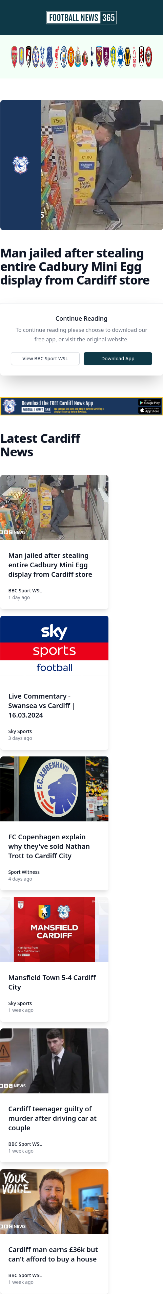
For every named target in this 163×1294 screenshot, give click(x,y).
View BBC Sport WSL (45, 358)
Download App (118, 358)
